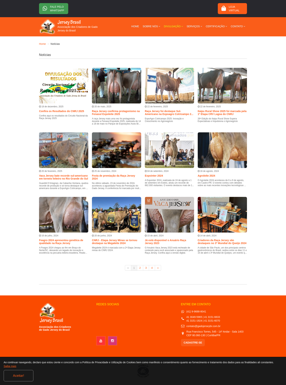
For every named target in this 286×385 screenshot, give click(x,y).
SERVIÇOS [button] (194, 26)
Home (42, 43)
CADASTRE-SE (193, 342)
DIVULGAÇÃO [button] (173, 26)
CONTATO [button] (238, 26)
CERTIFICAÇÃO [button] (216, 26)
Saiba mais (40, 376)
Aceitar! (267, 376)
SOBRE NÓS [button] (151, 26)
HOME (135, 26)
